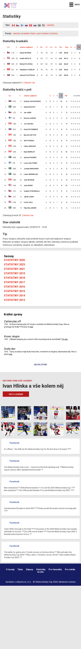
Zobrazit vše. (29, 82)
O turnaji (10, 569)
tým (8, 47)
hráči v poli (36, 33)
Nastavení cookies (67, 582)
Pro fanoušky (55, 569)
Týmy (20, 569)
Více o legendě (16, 394)
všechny (50, 25)
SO (71, 47)
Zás (51, 47)
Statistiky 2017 (14, 282)
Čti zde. (65, 339)
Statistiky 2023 (14, 264)
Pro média (70, 569)
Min (41, 47)
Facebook (14, 443)
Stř (47, 47)
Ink (56, 47)
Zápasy (29, 569)
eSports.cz (21, 582)
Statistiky (40, 569)
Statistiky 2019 (14, 273)
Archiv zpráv (40, 365)
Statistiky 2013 (14, 300)
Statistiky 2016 (14, 286)
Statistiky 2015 (14, 291)
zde (31, 327)
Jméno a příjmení (26, 47)
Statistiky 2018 (14, 277)
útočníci (54, 33)
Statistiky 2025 (14, 260)
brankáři (25, 33)
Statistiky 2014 (14, 295)
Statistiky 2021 (14, 268)
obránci (45, 33)
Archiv (40, 572)
